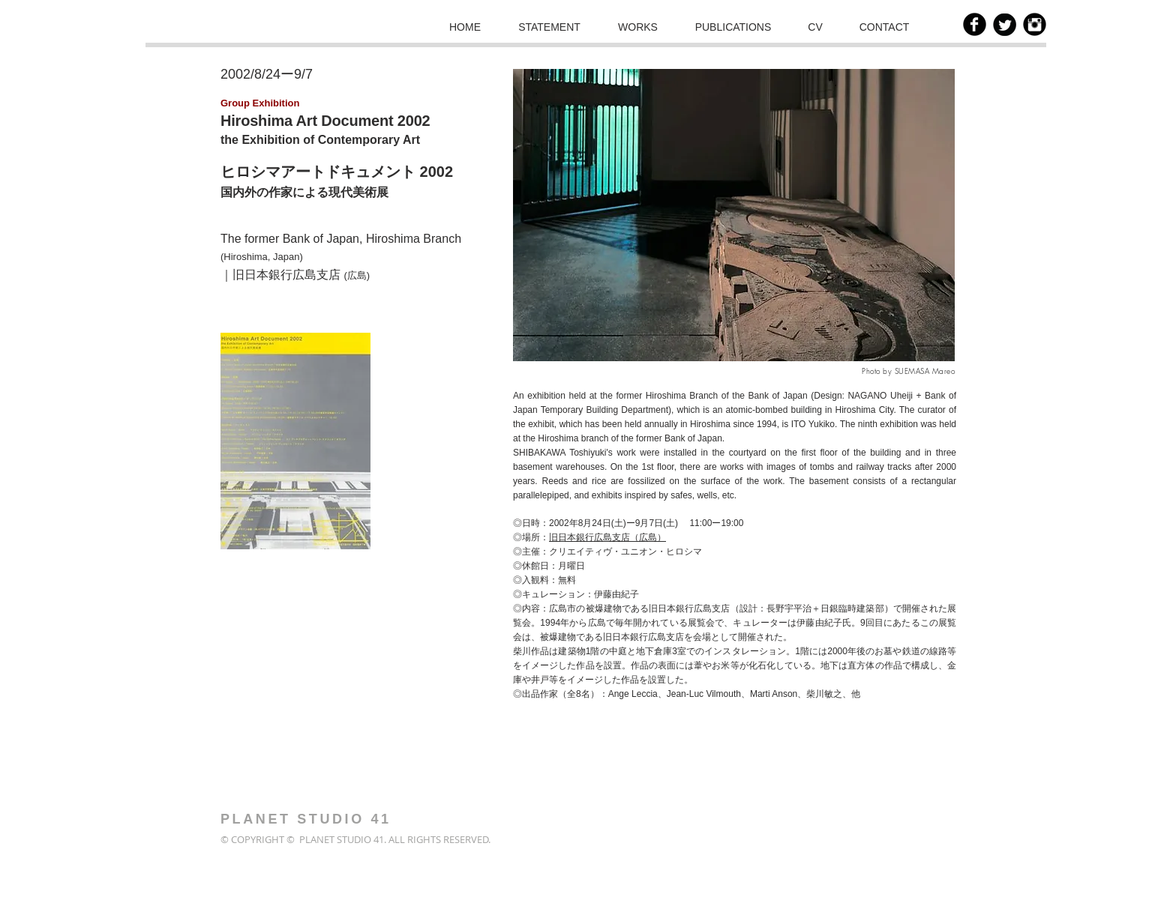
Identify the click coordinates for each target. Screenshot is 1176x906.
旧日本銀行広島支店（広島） (607, 537)
